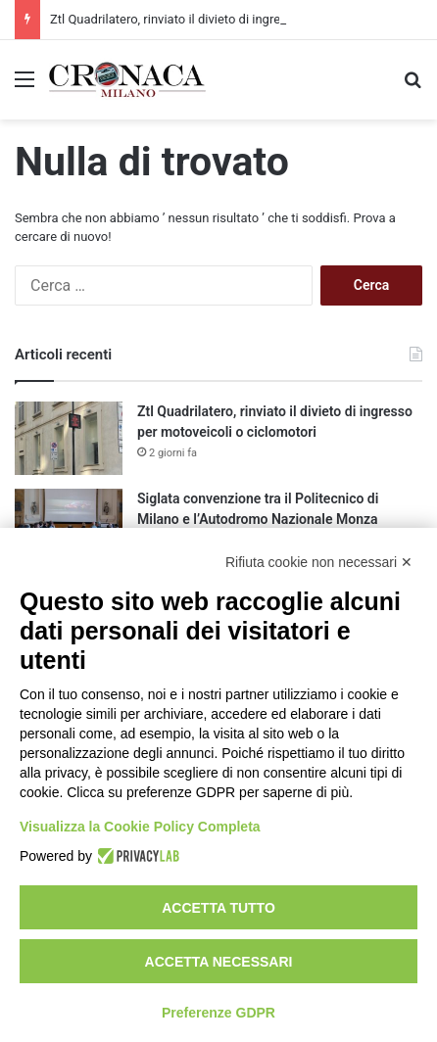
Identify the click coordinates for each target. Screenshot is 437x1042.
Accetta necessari (219, 962)
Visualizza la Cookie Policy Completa (140, 826)
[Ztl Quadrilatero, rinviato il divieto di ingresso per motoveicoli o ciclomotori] (68, 438)
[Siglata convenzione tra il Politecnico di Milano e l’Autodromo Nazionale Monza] (68, 525)
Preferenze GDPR (218, 1012)
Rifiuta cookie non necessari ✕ (319, 562)
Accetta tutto (218, 908)
